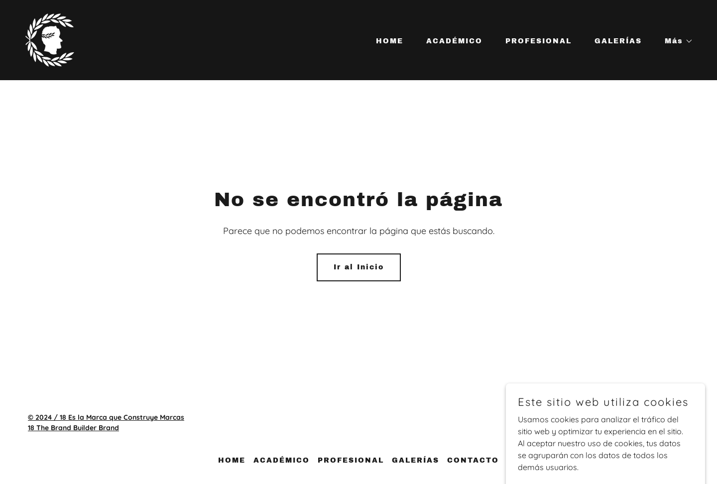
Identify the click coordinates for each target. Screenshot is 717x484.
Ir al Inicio (359, 267)
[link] (50, 39)
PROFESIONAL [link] (538, 41)
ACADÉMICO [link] (454, 41)
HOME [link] (389, 41)
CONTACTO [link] (473, 460)
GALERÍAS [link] (618, 41)
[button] (675, 41)
